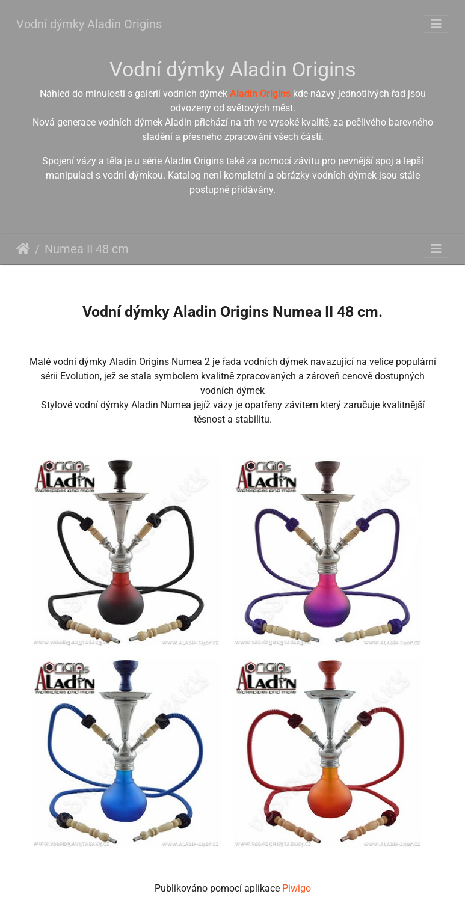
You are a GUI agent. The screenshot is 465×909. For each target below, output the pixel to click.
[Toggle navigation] (436, 24)
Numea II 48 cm (87, 249)
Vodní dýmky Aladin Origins (89, 24)
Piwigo (296, 888)
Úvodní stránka (23, 249)
